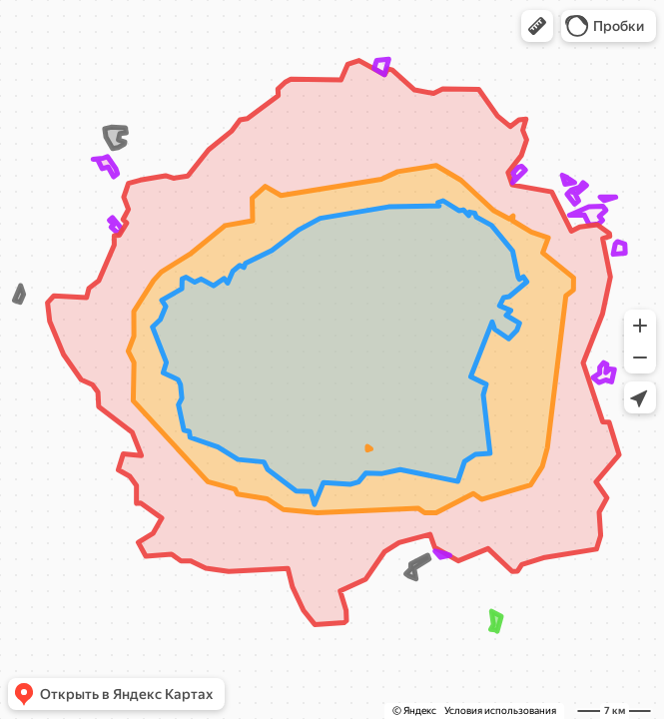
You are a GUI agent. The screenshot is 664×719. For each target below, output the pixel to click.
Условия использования (500, 710)
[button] (537, 26)
